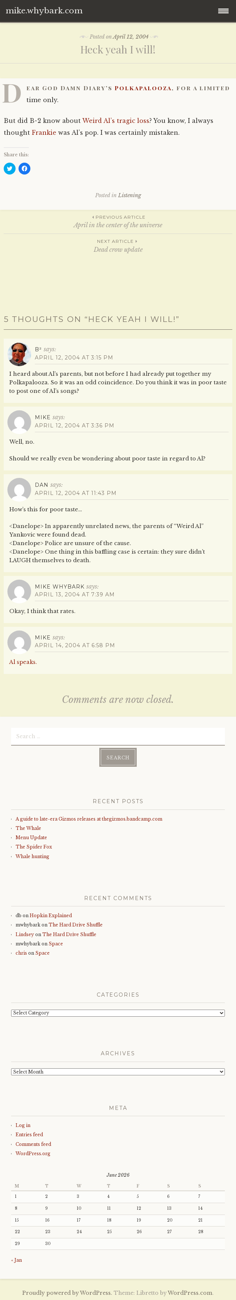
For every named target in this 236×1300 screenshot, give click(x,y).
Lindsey (25, 934)
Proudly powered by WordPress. (67, 1293)
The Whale (28, 828)
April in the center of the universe (118, 221)
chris (21, 953)
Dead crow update (118, 245)
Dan (42, 485)
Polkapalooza (143, 88)
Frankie (44, 132)
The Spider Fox (34, 847)
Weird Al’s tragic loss (115, 120)
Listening (129, 195)
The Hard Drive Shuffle (76, 925)
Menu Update (31, 837)
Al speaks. (23, 662)
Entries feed (29, 1134)
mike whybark (59, 586)
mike (43, 417)
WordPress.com (190, 1293)
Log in (23, 1125)
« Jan (16, 1260)
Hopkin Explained (51, 915)
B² (38, 349)
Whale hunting (32, 856)
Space (56, 944)
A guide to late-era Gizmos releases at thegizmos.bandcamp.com (89, 819)
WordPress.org (33, 1153)
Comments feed (33, 1144)
